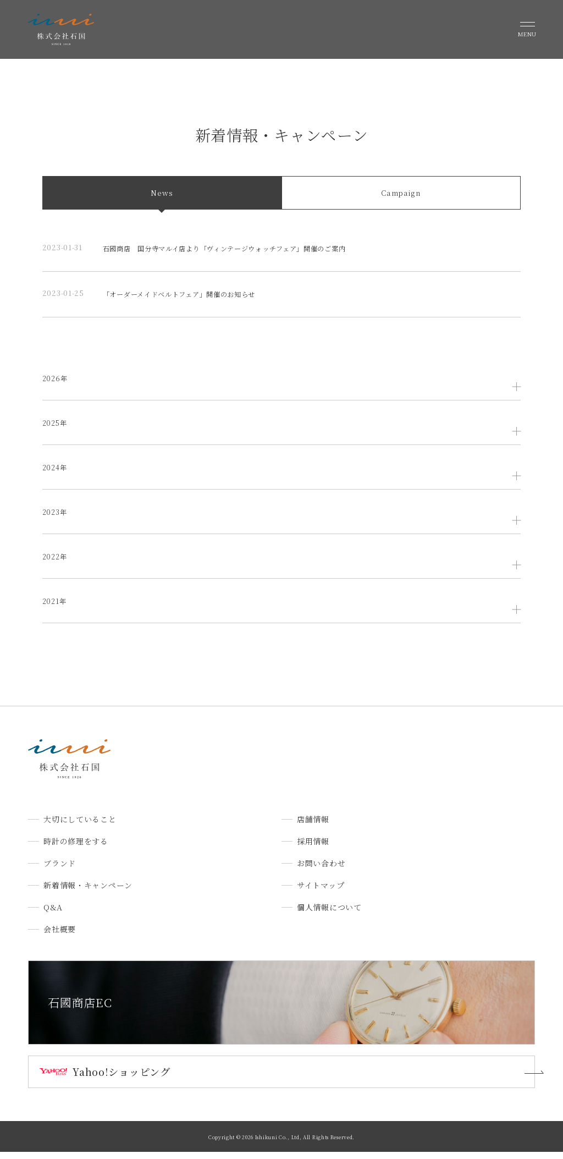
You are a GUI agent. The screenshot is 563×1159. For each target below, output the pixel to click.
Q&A (52, 914)
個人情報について (329, 914)
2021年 (55, 607)
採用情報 (313, 848)
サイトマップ (320, 892)
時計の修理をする (75, 848)
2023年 (56, 518)
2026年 (56, 385)
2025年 (56, 429)
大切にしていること (79, 826)
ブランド (59, 870)
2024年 (56, 474)
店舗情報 (313, 826)
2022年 (56, 563)
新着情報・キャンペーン (88, 892)
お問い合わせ (321, 870)
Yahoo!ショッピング (121, 1079)
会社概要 (59, 936)
